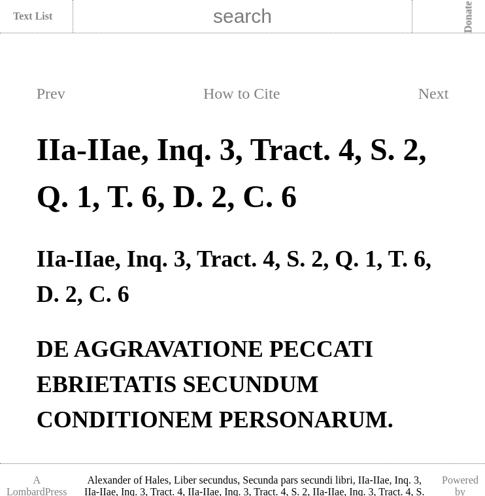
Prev (51, 93)
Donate (468, 17)
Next (433, 93)
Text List (32, 16)
